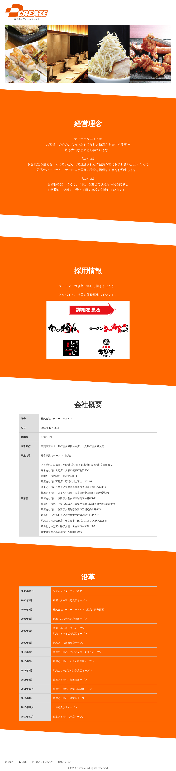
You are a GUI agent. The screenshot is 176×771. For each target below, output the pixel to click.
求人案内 (9, 762)
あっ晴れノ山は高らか (42, 762)
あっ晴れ (23, 762)
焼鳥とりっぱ (64, 762)
